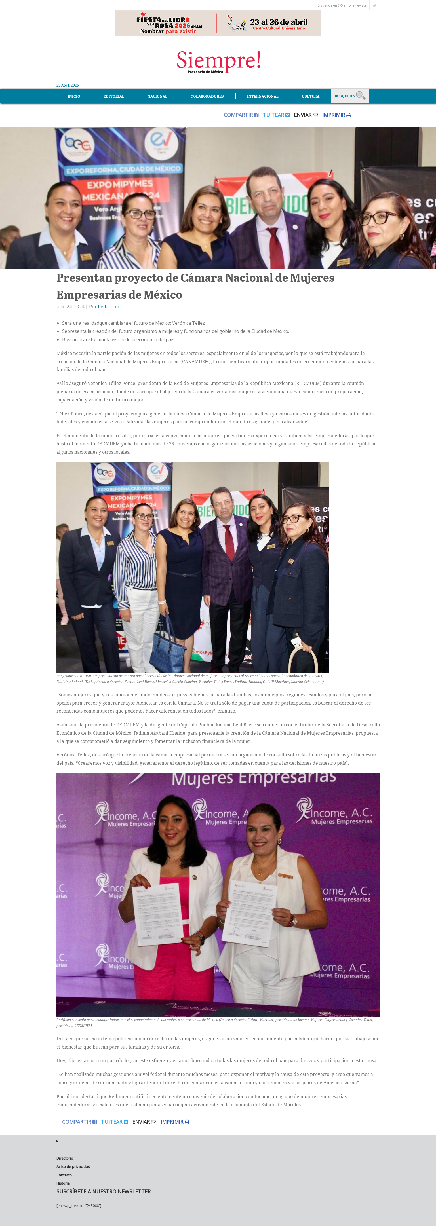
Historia (63, 1183)
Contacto (64, 1175)
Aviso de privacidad (73, 1166)
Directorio (64, 1158)
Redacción (108, 306)
